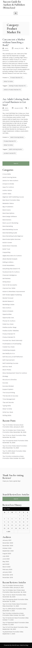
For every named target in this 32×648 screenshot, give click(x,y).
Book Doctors (7, 220)
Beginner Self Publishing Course (13, 197)
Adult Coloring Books (16, 137)
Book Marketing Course (10, 229)
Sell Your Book (7, 366)
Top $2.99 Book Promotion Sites (13, 632)
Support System (8, 389)
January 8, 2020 (18, 108)
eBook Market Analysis (10, 259)
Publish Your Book (8, 347)
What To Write (8, 81)
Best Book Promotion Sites (11, 200)
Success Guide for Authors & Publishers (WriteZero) (14, 4)
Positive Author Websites (11, 330)
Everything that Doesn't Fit (11, 268)
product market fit (9, 153)
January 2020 (7, 572)
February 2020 (7, 569)
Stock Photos (7, 370)
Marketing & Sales (8, 304)
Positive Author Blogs (9, 327)
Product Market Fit (16, 77)
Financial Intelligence (10, 275)
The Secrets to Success (10, 396)
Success (5, 383)
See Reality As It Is (9, 353)
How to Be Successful (10, 285)
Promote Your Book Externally (12, 340)
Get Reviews (6, 278)
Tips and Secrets (8, 402)
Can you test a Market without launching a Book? (14, 42)
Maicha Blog (24, 645)
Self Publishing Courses (10, 363)
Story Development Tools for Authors (15, 373)
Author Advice (7, 190)
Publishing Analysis (9, 350)
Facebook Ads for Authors (11, 272)
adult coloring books (15, 149)
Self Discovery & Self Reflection (13, 357)
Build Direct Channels (10, 246)
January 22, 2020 (19, 48)
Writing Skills (7, 415)
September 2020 (8, 551)
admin (6, 48)
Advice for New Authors (10, 180)
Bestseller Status (8, 203)
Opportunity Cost (8, 317)
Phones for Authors (9, 321)
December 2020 (8, 543)
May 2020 (6, 561)
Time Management (9, 399)
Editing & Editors (8, 262)
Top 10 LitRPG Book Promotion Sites (14, 451)
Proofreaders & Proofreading (12, 344)
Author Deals (7, 193)
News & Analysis (8, 311)
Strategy (5, 376)
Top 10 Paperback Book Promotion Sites (16, 622)
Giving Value (6, 282)
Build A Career (7, 242)
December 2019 (8, 575)
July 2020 (6, 556)
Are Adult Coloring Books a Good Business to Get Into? (16, 102)
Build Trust (6, 249)
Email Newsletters (8, 265)
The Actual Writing (9, 392)
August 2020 (7, 553)
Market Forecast (8, 298)
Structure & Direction (10, 379)
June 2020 (6, 559)
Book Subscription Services (11, 239)
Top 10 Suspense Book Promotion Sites (15, 440)
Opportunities (7, 314)
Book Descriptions (8, 213)
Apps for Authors (8, 187)
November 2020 (8, 545)
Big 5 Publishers (8, 206)
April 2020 (6, 564)
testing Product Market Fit (17, 86)
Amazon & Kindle (8, 184)
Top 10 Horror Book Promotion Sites (14, 435)
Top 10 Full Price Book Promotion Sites (15, 627)
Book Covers (7, 210)
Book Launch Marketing (10, 223)
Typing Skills (7, 405)
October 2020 (7, 548)
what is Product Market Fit (12, 89)
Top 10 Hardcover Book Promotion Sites (16, 618)
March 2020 (6, 567)
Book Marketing (8, 226)
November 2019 (8, 577)
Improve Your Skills (9, 288)
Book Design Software (10, 216)
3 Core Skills (7, 174)
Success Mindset (8, 386)
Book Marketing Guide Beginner (13, 236)
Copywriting (6, 252)
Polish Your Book (8, 324)
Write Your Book (8, 412)
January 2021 (7, 540)
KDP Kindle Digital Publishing (12, 295)
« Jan (8, 531)
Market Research (8, 301)
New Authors (7, 308)
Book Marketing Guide (10, 233)
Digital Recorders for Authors (12, 255)
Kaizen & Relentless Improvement (14, 291)
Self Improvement (8, 360)
